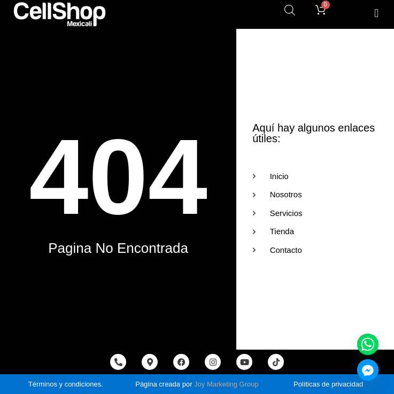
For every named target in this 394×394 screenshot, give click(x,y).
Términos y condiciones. (65, 384)
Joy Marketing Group (226, 384)
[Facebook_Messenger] (367, 370)
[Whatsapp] (367, 344)
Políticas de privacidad (328, 384)
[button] (377, 13)
